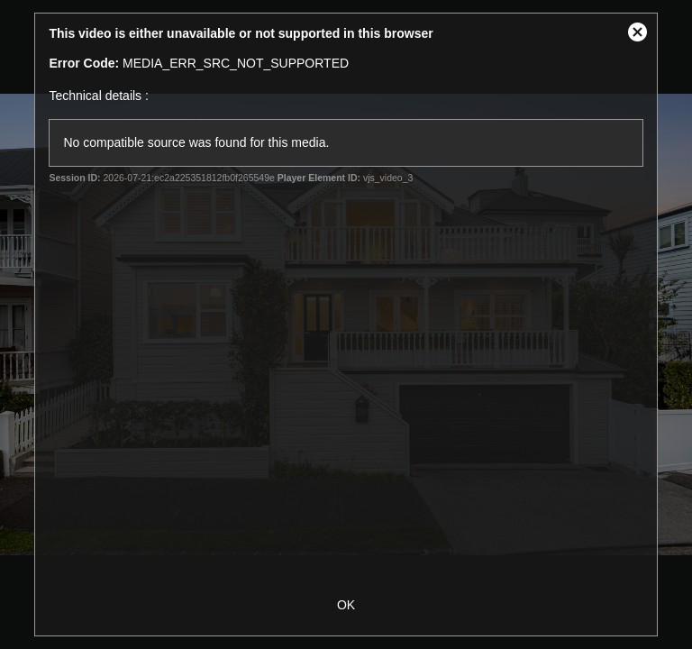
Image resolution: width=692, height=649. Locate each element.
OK (346, 605)
